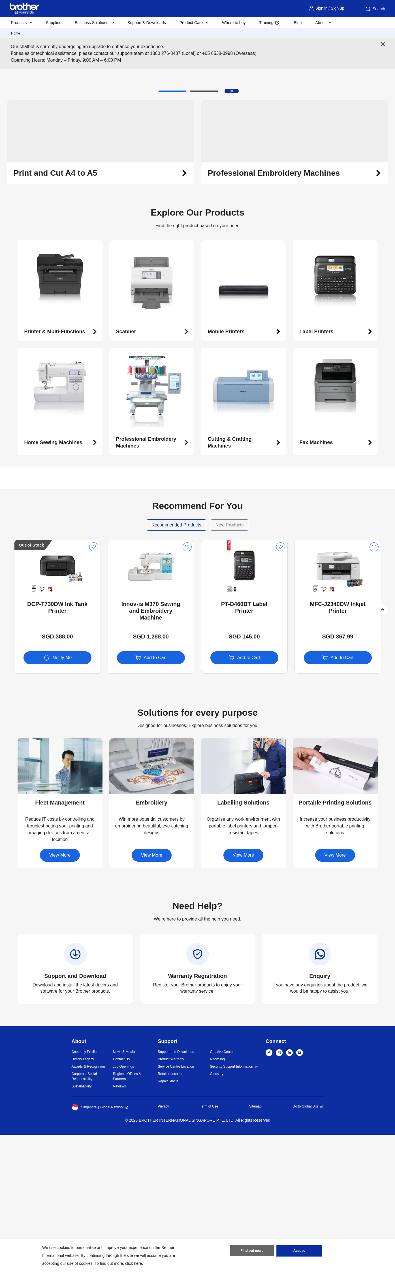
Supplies (53, 22)
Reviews (119, 1225)
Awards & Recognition (88, 1205)
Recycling (217, 1197)
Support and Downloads (176, 1190)
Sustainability (82, 1225)
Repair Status (168, 1220)
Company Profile (84, 1190)
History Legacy (83, 1197)
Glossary (216, 1212)
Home (15, 33)
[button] (172, 229)
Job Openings (123, 1205)
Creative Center (222, 1190)
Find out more (252, 1251)
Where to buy (233, 22)
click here (133, 1263)
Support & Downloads (146, 22)
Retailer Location (170, 1212)
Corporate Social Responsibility (84, 1214)
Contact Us (121, 1197)
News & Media (124, 1190)
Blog (298, 22)
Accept (299, 1251)
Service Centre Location (176, 1205)
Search (375, 9)
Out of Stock (31, 683)
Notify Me (57, 795)
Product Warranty (171, 1197)
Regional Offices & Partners (127, 1214)
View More (60, 993)
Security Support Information (231, 1205)
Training (266, 22)
